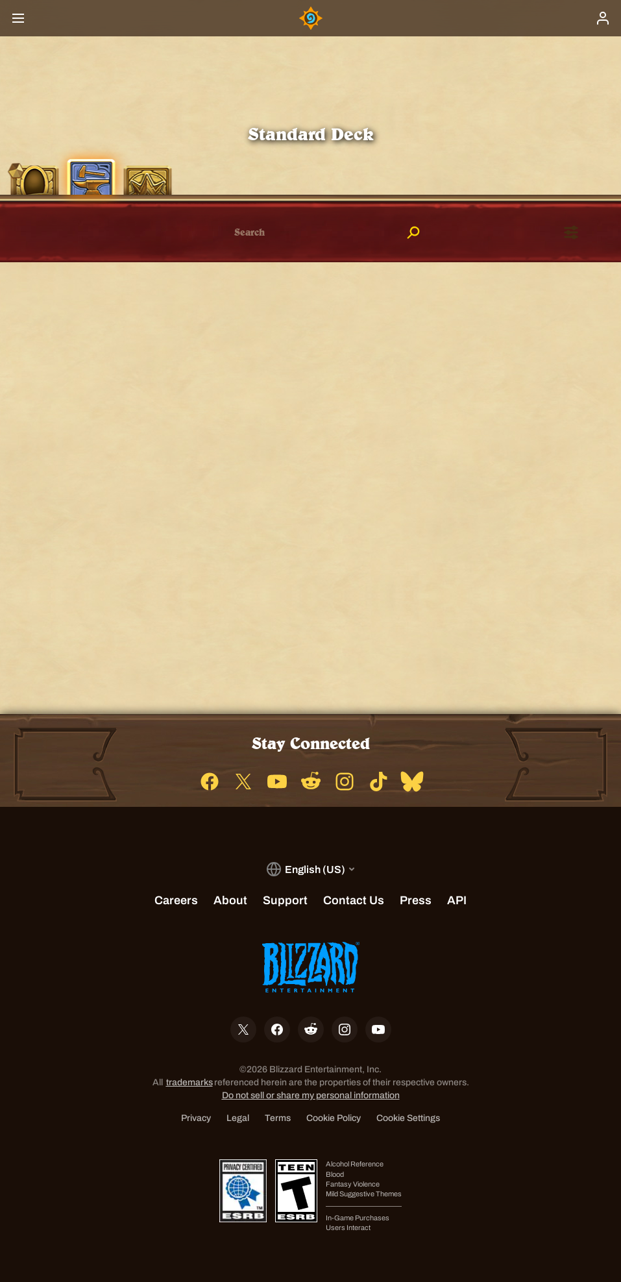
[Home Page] (311, 18)
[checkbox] (43, 233)
